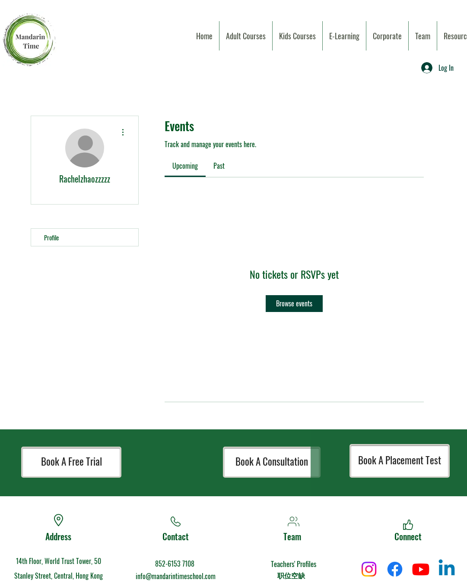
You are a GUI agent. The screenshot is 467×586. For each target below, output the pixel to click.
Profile (51, 237)
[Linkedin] (447, 569)
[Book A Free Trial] (71, 462)
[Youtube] (421, 569)
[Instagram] (369, 569)
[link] (185, 166)
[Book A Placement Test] (399, 461)
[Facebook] (395, 569)
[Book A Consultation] (272, 462)
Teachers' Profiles (293, 563)
